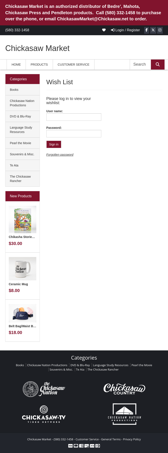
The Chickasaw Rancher (20, 179)
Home (16, 64)
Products (39, 64)
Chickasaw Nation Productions (22, 103)
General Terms (111, 439)
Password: (54, 127)
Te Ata (14, 165)
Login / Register (125, 30)
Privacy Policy (132, 439)
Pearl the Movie (20, 143)
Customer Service (73, 64)
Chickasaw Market (37, 48)
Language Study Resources (21, 130)
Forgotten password (60, 154)
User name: (54, 111)
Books (14, 89)
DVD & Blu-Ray (20, 116)
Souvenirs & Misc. (22, 154)
